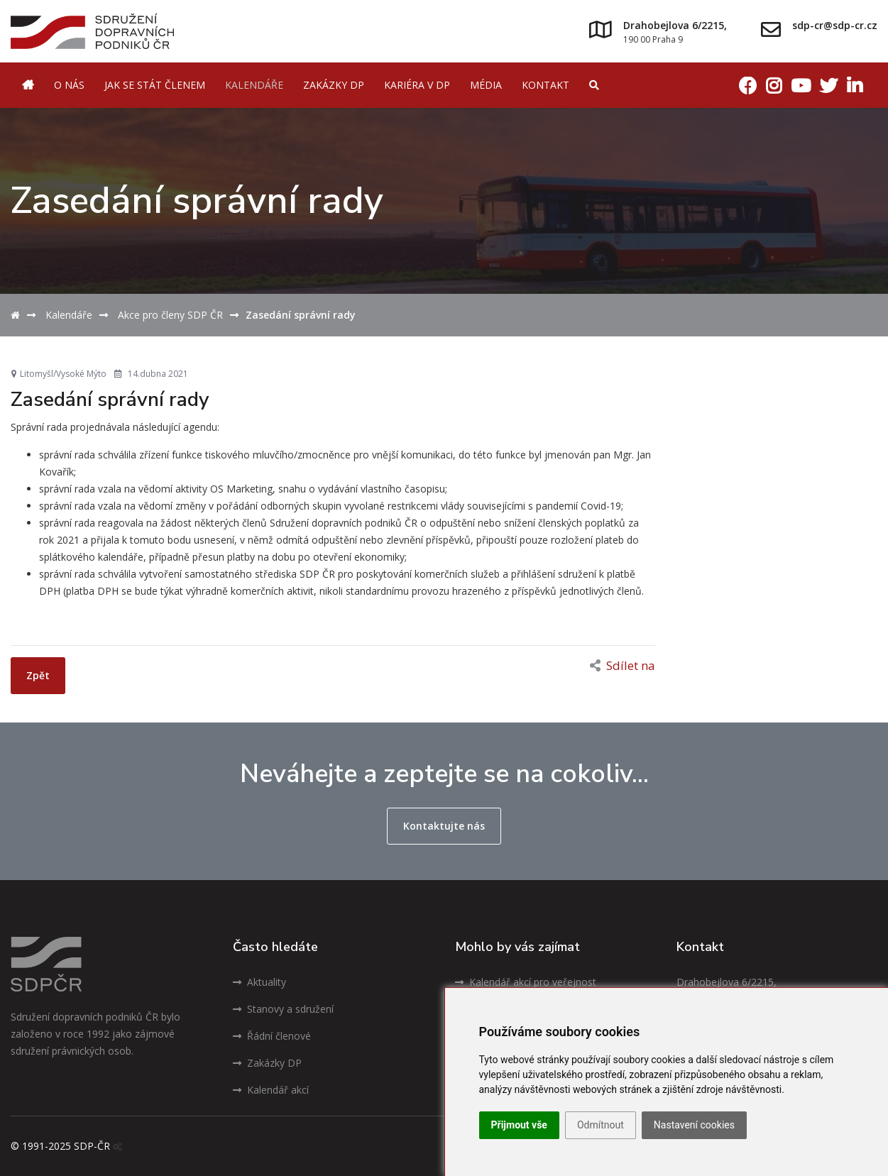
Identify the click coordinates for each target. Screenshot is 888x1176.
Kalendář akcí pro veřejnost (525, 982)
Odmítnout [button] (600, 1125)
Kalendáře (254, 85)
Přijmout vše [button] (519, 1125)
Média (486, 85)
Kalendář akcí (271, 1090)
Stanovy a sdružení (283, 1009)
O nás (69, 85)
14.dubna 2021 (151, 374)
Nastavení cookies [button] (694, 1125)
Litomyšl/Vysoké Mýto (58, 374)
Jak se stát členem (154, 85)
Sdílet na (622, 665)
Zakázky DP (333, 85)
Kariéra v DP (417, 85)
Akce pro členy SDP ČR (170, 315)
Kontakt (545, 85)
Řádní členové (272, 1036)
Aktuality (259, 982)
